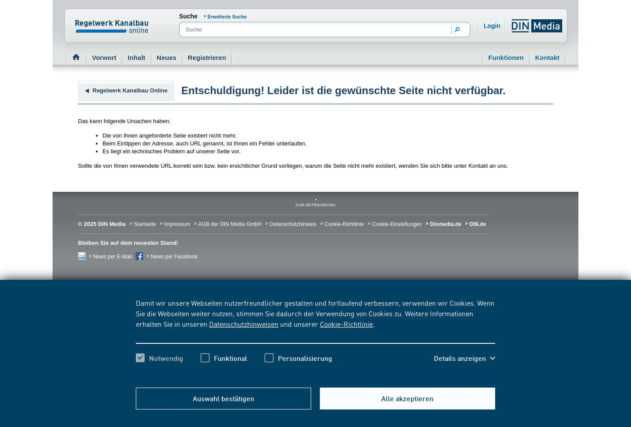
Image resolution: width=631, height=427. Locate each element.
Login (492, 25)
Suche (188, 16)
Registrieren (207, 57)
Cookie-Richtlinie (346, 323)
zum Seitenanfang (315, 205)
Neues (167, 57)
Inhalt (136, 57)
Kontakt (547, 57)
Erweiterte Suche (227, 16)
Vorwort (104, 57)
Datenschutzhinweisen (243, 323)
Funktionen (506, 57)
